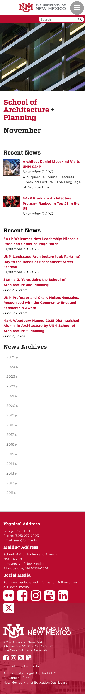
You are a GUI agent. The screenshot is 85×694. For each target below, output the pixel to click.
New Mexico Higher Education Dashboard (35, 682)
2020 (10, 406)
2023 (10, 376)
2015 (10, 454)
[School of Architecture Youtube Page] (51, 599)
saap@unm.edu (25, 540)
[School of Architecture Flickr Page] (10, 599)
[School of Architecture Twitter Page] (10, 611)
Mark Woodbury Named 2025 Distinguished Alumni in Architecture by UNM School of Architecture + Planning (41, 326)
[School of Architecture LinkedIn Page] (64, 599)
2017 (10, 435)
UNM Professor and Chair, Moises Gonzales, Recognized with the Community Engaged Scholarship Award (41, 303)
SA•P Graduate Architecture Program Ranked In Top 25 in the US (51, 203)
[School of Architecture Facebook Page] (24, 599)
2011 (9, 493)
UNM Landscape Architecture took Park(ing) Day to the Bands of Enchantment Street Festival (41, 262)
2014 (10, 464)
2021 (10, 396)
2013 (10, 473)
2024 (10, 367)
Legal (29, 673)
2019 (10, 415)
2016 (10, 444)
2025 (10, 357)
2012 (10, 483)
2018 (10, 425)
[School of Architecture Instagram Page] (37, 599)
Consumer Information (20, 677)
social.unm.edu (27, 666)
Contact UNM (46, 673)
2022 (10, 386)
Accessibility (13, 673)
